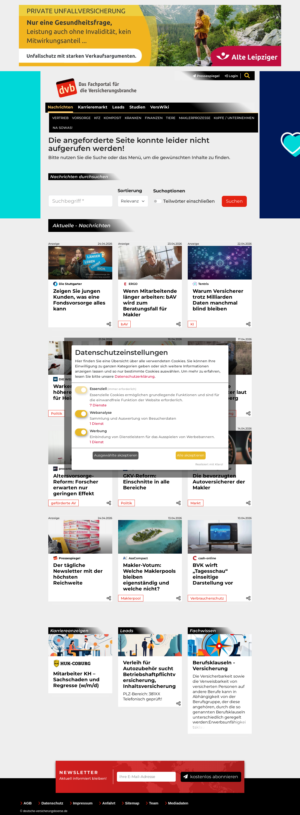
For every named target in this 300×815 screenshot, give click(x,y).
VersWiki (159, 107)
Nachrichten (60, 107)
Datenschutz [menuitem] (50, 803)
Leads (118, 107)
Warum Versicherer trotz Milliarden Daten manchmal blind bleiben (218, 300)
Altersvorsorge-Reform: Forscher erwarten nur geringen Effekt (75, 484)
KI (192, 324)
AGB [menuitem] (26, 803)
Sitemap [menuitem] (130, 803)
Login (231, 76)
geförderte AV (63, 503)
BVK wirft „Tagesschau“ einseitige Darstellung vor (213, 574)
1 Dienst (97, 423)
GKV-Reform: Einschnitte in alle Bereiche (146, 482)
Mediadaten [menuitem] (176, 803)
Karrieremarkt (92, 107)
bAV (124, 324)
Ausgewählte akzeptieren (115, 455)
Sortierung (130, 190)
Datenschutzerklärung (135, 376)
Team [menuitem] (152, 803)
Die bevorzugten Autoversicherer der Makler (219, 482)
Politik (56, 413)
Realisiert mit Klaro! (209, 464)
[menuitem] (204, 76)
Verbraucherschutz (207, 598)
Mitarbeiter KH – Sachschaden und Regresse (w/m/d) (76, 679)
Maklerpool (131, 598)
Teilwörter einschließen (184, 201)
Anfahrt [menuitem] (107, 803)
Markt (195, 503)
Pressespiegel (206, 76)
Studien (137, 107)
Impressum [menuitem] (81, 803)
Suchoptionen (169, 191)
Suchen (234, 201)
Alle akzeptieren (190, 455)
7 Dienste (98, 405)
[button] (109, 323)
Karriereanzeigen (69, 630)
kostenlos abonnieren (210, 776)
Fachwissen (203, 630)
